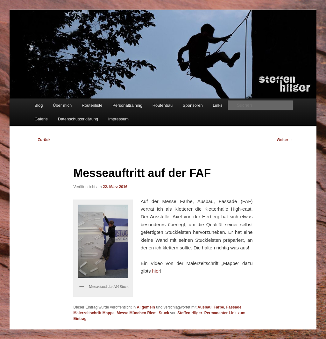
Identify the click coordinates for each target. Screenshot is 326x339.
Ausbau (204, 307)
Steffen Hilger (189, 313)
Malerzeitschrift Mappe (93, 313)
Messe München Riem (136, 313)
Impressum (118, 119)
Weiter (285, 140)
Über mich (62, 105)
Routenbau (162, 105)
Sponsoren (193, 105)
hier (156, 271)
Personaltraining (127, 105)
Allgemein (146, 307)
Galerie (41, 119)
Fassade (233, 307)
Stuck (164, 313)
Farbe (219, 307)
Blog (38, 105)
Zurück (41, 140)
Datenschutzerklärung (78, 119)
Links (217, 105)
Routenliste (92, 105)
